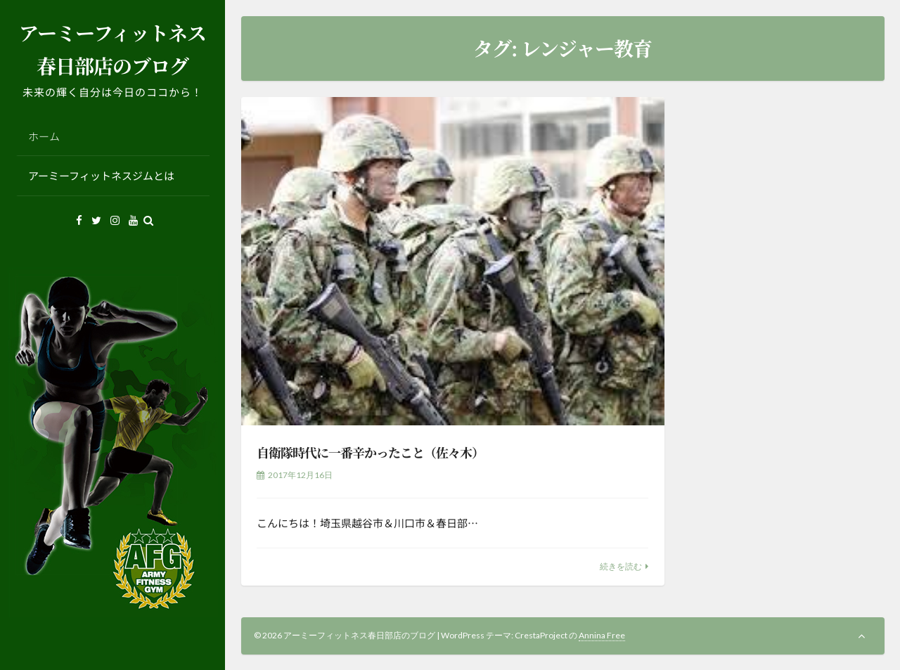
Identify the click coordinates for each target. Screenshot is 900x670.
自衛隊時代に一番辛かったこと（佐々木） (370, 452)
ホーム (44, 136)
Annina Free (602, 635)
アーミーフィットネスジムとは (101, 175)
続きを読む (621, 566)
